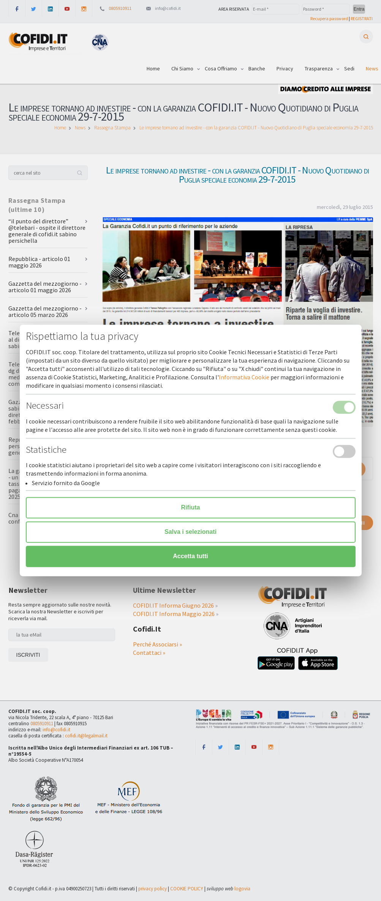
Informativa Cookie (244, 377)
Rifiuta (190, 508)
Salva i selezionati (190, 532)
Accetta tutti (190, 556)
